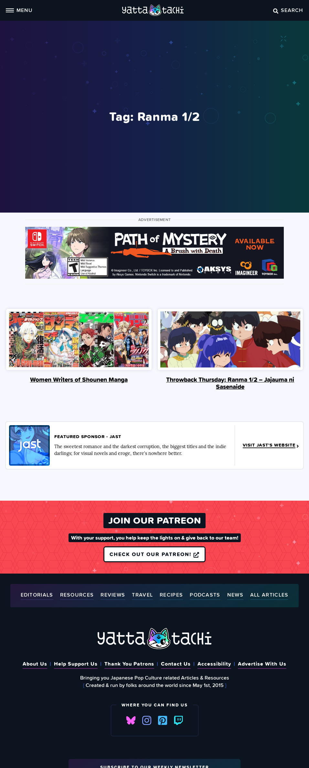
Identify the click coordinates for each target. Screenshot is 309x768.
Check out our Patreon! (154, 554)
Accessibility (214, 664)
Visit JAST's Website (271, 445)
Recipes (171, 595)
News (235, 595)
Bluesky (131, 720)
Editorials (37, 595)
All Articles (269, 595)
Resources (77, 595)
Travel (142, 595)
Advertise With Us (262, 664)
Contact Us (176, 664)
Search (288, 10)
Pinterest (162, 720)
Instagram (147, 720)
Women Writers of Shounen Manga (79, 379)
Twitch (178, 720)
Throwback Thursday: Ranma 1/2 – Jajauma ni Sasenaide (230, 383)
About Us (35, 664)
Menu (19, 10)
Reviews (113, 595)
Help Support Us (76, 664)
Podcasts (205, 595)
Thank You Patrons (129, 664)
